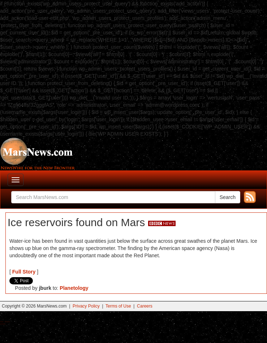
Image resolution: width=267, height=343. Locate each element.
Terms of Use (118, 306)
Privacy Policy (86, 306)
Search (228, 197)
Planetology (74, 288)
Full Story (24, 272)
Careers (144, 306)
